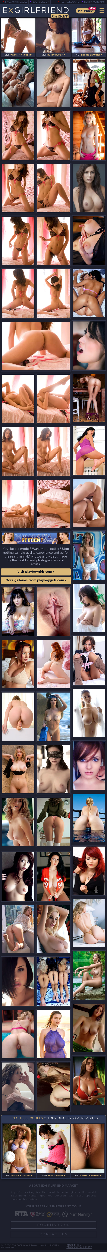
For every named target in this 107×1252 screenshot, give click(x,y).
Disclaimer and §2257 (79, 1249)
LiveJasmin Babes (16, 2)
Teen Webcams (69, 2)
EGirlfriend (35, 12)
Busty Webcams (94, 2)
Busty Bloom (40, 2)
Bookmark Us (53, 1226)
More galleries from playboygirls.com (35, 581)
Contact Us (54, 1235)
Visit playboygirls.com (36, 572)
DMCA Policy (73, 1247)
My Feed (85, 11)
